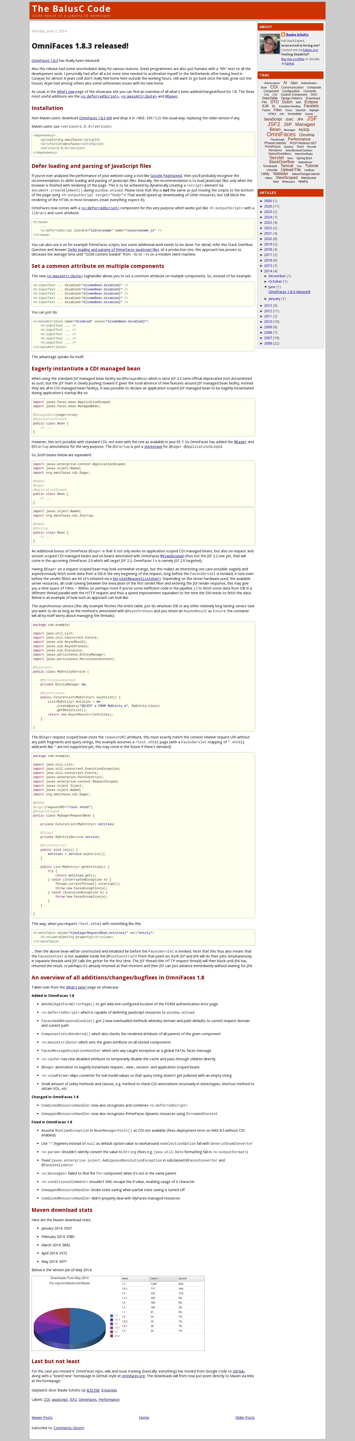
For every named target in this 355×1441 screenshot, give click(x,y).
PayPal (289, 63)
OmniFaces (88, 1399)
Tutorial (311, 166)
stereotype (153, 446)
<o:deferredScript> (100, 96)
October (275, 281)
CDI (47, 1399)
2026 (268, 206)
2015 (268, 265)
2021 (268, 233)
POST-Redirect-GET (303, 143)
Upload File (291, 170)
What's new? (76, 987)
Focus (288, 110)
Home (144, 1417)
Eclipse (311, 102)
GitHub (238, 1371)
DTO (274, 102)
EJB (265, 106)
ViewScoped (287, 177)
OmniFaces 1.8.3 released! (80, 46)
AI (285, 83)
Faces (266, 110)
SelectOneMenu (279, 154)
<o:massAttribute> (139, 96)
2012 (268, 311)
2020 (268, 238)
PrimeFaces (273, 146)
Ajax (294, 83)
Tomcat (287, 166)
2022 (268, 228)
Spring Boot (304, 158)
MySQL (304, 130)
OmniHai (306, 135)
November (277, 276)
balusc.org (310, 50)
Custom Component (294, 94)
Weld (276, 181)
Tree (299, 166)
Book (264, 87)
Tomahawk (270, 166)
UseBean (309, 170)
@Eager (171, 96)
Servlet (276, 157)
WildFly (303, 181)
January (274, 298)
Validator (280, 174)
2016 (268, 260)
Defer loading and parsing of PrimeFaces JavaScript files (113, 249)
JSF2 (73, 1399)
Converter (309, 91)
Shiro (290, 158)
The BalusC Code (71, 8)
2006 (268, 343)
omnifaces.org (133, 1375)
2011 (268, 316)
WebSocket (308, 178)
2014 (268, 271)
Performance (109, 1399)
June (271, 286)
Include (309, 114)
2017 (268, 254)
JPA (300, 119)
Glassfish (301, 110)
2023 (268, 222)
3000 (268, 200)
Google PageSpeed (166, 175)
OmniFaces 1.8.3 (45, 60)
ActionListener (272, 83)
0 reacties (109, 1390)
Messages (289, 130)
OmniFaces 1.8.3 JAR (95, 118)
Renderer (275, 150)
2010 (268, 321)
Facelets (311, 106)
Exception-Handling (290, 106)
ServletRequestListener (136, 578)
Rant (300, 146)
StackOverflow (281, 162)
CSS (266, 94)
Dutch (287, 102)
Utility (265, 174)
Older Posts (245, 1417)
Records (311, 146)
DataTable (270, 98)
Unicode (271, 170)
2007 (268, 337)
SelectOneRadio (304, 154)
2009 (268, 327)
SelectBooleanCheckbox (298, 150)
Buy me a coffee (292, 59)
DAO (314, 94)
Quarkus (288, 146)
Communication (292, 87)
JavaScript (60, 1399)
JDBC (289, 119)
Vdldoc (268, 178)
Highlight (314, 110)
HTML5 (272, 114)
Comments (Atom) (69, 1427)
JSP (288, 124)
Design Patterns (291, 98)
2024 (268, 217)
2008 (268, 332)
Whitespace (288, 181)
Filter (278, 110)
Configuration (291, 91)
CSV (275, 94)
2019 (268, 244)
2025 (268, 211)
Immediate (295, 114)
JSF (312, 118)
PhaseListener (275, 143)
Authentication (309, 83)
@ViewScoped (172, 556)
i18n (282, 114)
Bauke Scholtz (297, 35)
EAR (298, 102)
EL (274, 106)
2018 (268, 249)
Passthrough (277, 139)
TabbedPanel (305, 162)
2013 (268, 305)
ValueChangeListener (306, 174)
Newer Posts (42, 1417)
